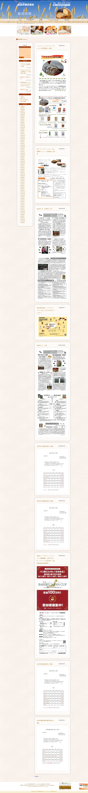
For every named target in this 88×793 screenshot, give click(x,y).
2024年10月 (22, 114)
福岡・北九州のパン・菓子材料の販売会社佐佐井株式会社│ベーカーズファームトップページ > (31, 23)
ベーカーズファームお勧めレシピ (50, 785)
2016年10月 (22, 212)
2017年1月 (22, 209)
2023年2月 (22, 133)
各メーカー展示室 (24, 99)
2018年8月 (22, 178)
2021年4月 (22, 149)
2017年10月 (22, 195)
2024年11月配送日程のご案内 (45, 446)
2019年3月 (22, 169)
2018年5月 (22, 183)
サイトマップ (46, 786)
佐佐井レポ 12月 (42, 345)
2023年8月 (22, 128)
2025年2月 (22, 111)
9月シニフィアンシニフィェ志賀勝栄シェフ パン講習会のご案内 (46, 151)
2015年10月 (22, 220)
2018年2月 (22, 188)
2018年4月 (22, 185)
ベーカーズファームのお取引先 (31, 786)
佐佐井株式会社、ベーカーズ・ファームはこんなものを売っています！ (46, 310)
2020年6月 (22, 157)
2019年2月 (22, 170)
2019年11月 (22, 162)
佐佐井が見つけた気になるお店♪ (28, 785)
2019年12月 (22, 161)
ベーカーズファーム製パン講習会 (39, 785)
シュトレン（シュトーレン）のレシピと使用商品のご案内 (25, 64)
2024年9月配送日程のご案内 (45, 664)
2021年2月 (22, 151)
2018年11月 (22, 174)
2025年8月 (22, 107)
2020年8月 (22, 156)
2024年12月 (22, 112)
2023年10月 (22, 127)
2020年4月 (22, 159)
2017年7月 (22, 199)
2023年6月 (22, 130)
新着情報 (21, 785)
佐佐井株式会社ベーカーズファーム (44, 791)
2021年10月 (22, 146)
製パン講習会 (23, 101)
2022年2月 (22, 143)
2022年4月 (22, 141)
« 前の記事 (36, 776)
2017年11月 (22, 193)
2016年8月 (22, 214)
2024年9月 (22, 115)
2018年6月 (22, 182)
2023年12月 (22, 125)
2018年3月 (22, 186)
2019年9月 (22, 164)
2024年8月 (22, 117)
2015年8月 (22, 222)
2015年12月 (22, 219)
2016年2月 (22, 217)
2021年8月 (22, 148)
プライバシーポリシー (40, 786)
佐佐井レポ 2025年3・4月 (44, 208)
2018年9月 (22, 177)
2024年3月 (22, 122)
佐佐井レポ (22, 98)
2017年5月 (22, 203)
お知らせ (22, 96)
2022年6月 (22, 140)
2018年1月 (22, 190)
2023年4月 (22, 132)
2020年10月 (22, 154)
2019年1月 (22, 172)
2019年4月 (22, 167)
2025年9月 (22, 106)
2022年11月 (22, 136)
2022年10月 (22, 138)
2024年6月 (22, 119)
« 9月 (21, 57)
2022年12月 (22, 135)
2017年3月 (22, 206)
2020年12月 (22, 153)
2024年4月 (22, 120)
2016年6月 (22, 216)
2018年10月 (22, 175)
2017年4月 (22, 204)
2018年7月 (22, 180)
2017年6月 (22, 201)
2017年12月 (22, 191)
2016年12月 (22, 211)
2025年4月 (22, 109)
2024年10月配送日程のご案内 (45, 501)
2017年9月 (22, 196)
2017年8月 (22, 198)
